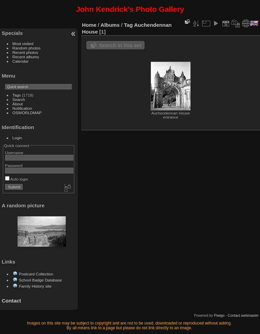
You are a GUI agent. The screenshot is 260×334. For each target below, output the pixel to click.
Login (17, 137)
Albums (110, 25)
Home (89, 25)
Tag (128, 25)
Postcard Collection (36, 274)
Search (19, 99)
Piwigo (219, 315)
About (18, 104)
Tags (17, 95)
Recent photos (25, 52)
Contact (11, 301)
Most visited (23, 43)
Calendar (21, 61)
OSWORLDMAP (27, 112)
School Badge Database (40, 280)
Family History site (35, 286)
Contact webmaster (243, 315)
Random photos (27, 48)
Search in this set (120, 45)
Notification (22, 108)
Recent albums (26, 57)
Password (14, 165)
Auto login (16, 179)
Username (14, 152)
